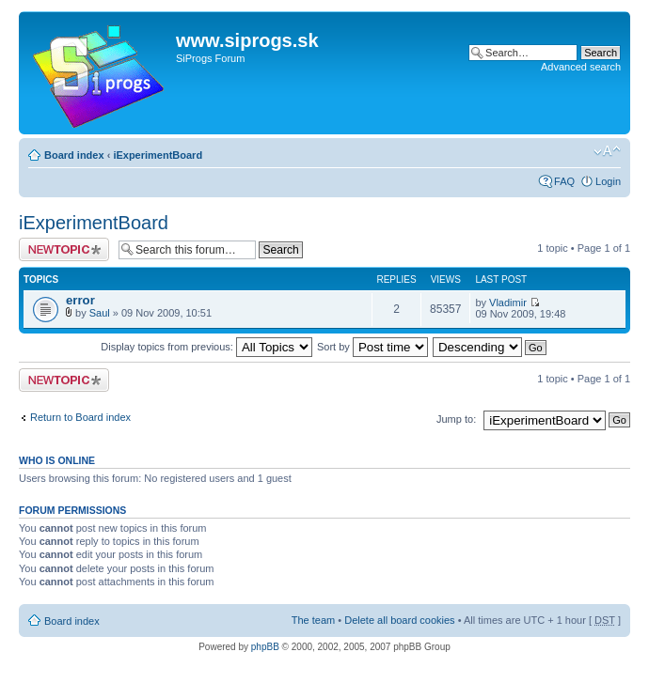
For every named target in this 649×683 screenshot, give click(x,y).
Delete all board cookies (399, 620)
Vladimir (508, 302)
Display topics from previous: (206, 346)
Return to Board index (80, 417)
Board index (74, 155)
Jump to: (456, 419)
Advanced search (581, 66)
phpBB (265, 647)
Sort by (372, 346)
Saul (99, 312)
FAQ (564, 181)
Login (608, 181)
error (80, 300)
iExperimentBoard (157, 155)
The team (313, 620)
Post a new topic (64, 249)
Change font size (607, 151)
